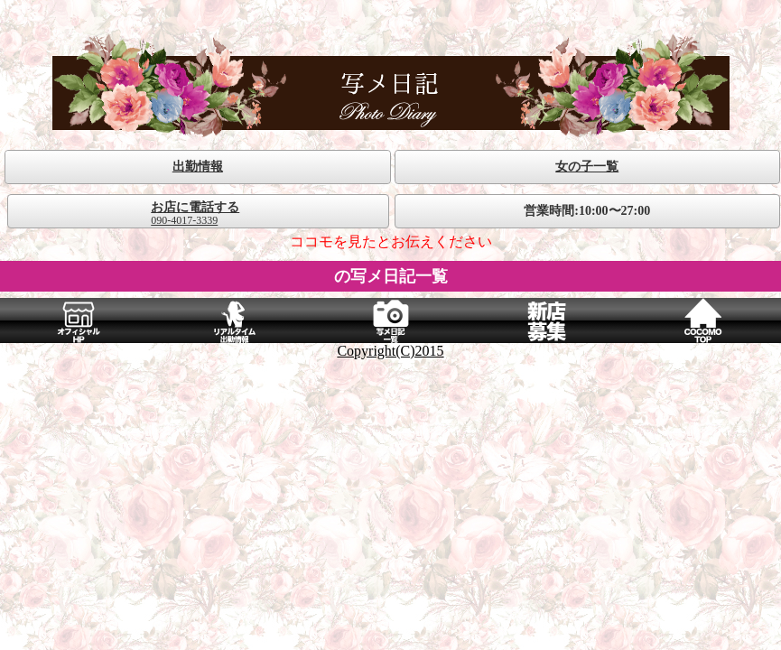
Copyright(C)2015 (390, 350)
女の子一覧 (586, 166)
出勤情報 (197, 166)
